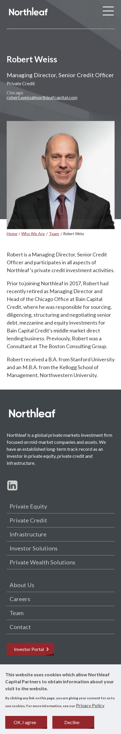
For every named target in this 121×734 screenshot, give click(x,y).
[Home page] (28, 12)
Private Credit (28, 520)
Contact (20, 626)
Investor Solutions (34, 548)
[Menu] (108, 12)
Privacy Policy (90, 707)
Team (54, 233)
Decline (71, 724)
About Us (22, 584)
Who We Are (33, 233)
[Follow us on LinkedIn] (12, 485)
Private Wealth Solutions (42, 562)
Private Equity (28, 506)
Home (12, 233)
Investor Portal (32, 649)
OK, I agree (25, 724)
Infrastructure (28, 534)
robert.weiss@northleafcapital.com (42, 99)
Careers (20, 598)
